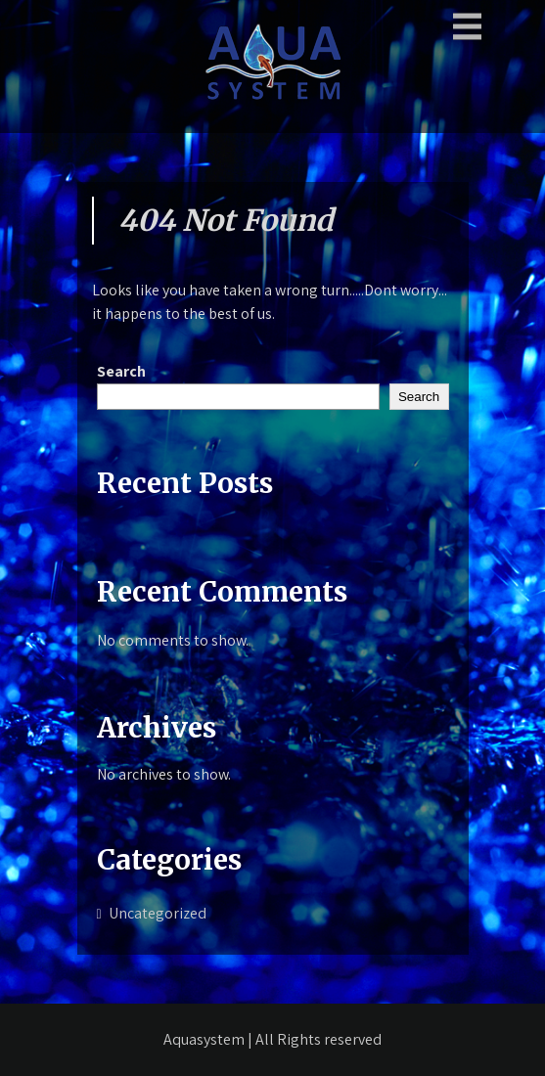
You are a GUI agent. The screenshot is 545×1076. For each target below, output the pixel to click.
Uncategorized (157, 913)
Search (121, 371)
